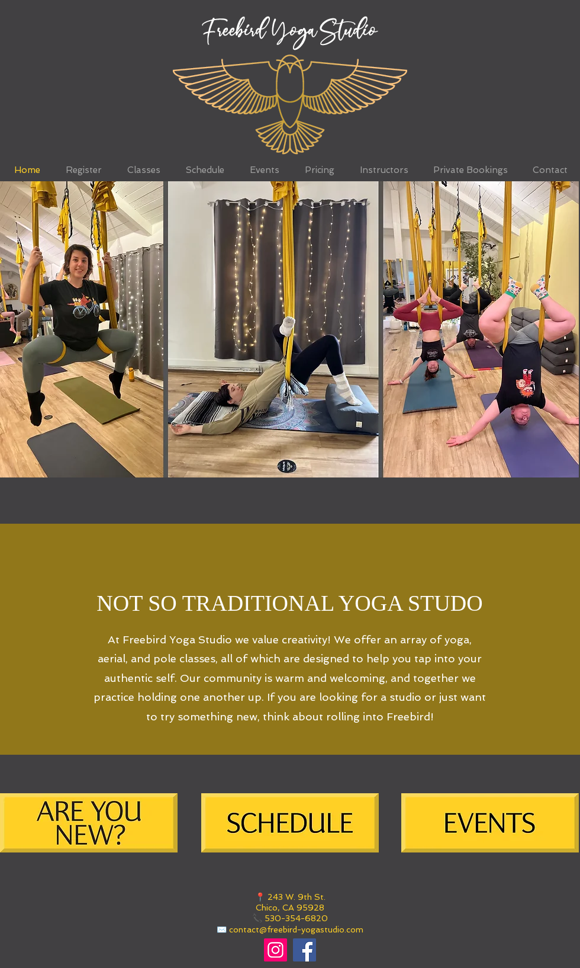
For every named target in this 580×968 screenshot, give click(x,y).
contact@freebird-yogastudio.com (296, 929)
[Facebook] (304, 949)
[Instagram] (275, 949)
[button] (289, 329)
